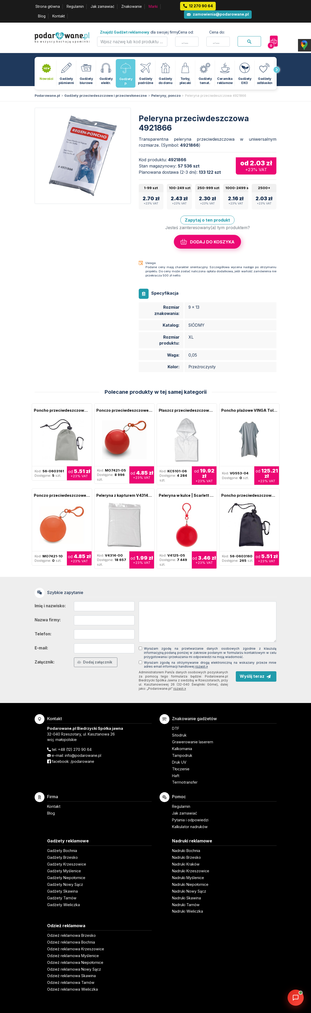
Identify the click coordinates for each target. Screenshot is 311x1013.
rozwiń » (201, 666)
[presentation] (277, 70)
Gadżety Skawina (62, 891)
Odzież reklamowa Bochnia (71, 942)
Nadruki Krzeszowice (190, 871)
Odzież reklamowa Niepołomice (75, 962)
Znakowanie (131, 6)
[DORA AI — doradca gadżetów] (296, 998)
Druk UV (179, 762)
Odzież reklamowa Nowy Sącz (74, 969)
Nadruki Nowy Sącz (189, 891)
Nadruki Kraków (186, 864)
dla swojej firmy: (139, 32)
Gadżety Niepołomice (66, 877)
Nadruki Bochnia (186, 850)
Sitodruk (179, 735)
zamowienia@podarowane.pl (221, 14)
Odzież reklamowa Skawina (71, 975)
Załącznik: (45, 662)
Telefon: (43, 633)
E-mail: (41, 648)
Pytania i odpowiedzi (190, 820)
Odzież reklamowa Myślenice (73, 955)
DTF (175, 728)
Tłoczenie (180, 769)
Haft (175, 775)
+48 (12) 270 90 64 (75, 749)
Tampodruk (182, 755)
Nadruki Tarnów (186, 904)
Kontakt (58, 16)
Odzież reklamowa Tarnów (70, 982)
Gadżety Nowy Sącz (65, 884)
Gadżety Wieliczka (63, 904)
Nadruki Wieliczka (187, 911)
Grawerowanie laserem (192, 742)
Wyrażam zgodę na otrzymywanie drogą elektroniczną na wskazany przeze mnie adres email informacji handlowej (210, 665)
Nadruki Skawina (186, 898)
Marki (153, 6)
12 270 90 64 (201, 6)
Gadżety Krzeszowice (66, 864)
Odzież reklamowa (66, 925)
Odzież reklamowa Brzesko (71, 935)
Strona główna (47, 6)
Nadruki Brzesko (186, 857)
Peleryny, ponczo (166, 96)
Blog (42, 16)
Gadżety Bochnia (62, 850)
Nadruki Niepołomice (190, 884)
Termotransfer (185, 782)
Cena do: (217, 32)
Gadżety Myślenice (64, 871)
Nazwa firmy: (48, 619)
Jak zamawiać (103, 6)
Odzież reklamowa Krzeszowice (75, 949)
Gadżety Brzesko (62, 857)
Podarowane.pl (47, 96)
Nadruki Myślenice (188, 877)
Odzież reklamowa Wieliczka (72, 989)
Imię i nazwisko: (50, 605)
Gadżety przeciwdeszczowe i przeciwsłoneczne (105, 96)
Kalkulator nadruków (190, 826)
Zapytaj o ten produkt (207, 220)
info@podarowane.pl (83, 755)
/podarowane (82, 761)
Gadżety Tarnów (62, 898)
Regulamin (75, 6)
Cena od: (186, 32)
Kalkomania (182, 748)
